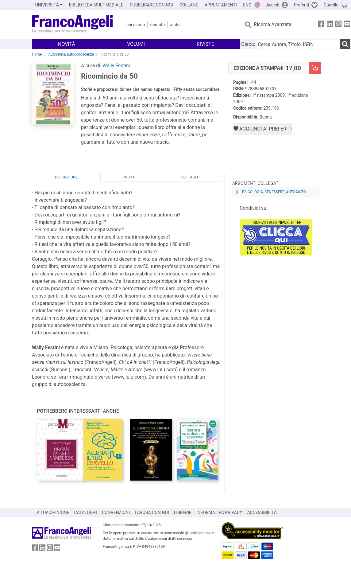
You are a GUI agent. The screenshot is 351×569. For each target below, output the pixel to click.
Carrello (331, 4)
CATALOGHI (85, 512)
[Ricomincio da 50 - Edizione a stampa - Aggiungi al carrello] (315, 68)
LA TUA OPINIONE (51, 512)
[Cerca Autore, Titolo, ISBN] (298, 44)
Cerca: (248, 44)
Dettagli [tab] (189, 177)
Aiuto (174, 24)
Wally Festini (116, 65)
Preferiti (301, 4)
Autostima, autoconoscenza (71, 54)
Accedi (273, 4)
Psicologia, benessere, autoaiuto (274, 192)
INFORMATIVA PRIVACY (219, 512)
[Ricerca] (345, 44)
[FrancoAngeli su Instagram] (338, 25)
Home (37, 54)
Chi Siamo (135, 24)
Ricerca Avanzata (272, 24)
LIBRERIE (182, 512)
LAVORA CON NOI (152, 512)
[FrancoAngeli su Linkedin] (330, 25)
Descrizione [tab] (66, 177)
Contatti (157, 24)
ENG (247, 4)
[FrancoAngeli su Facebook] (321, 25)
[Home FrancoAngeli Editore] (72, 24)
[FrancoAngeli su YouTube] (347, 25)
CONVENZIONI (116, 512)
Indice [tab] (129, 177)
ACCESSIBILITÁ (262, 512)
